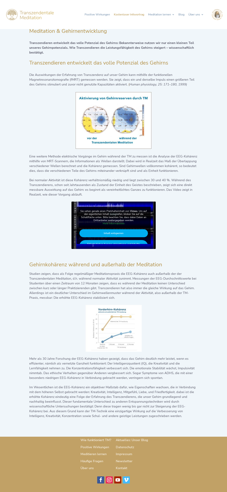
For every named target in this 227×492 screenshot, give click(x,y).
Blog (181, 14)
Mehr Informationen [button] (113, 223)
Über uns (194, 14)
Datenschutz (125, 447)
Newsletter (124, 461)
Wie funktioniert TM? (96, 440)
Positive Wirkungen (97, 14)
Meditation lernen (159, 14)
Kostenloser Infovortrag (129, 14)
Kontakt (121, 468)
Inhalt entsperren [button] (113, 233)
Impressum (124, 454)
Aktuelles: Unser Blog (132, 440)
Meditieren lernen (94, 454)
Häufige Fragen (92, 461)
